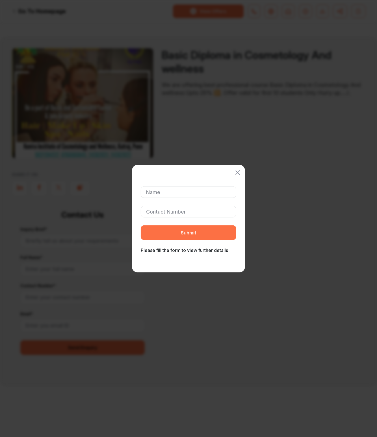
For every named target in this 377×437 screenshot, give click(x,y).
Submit (188, 232)
